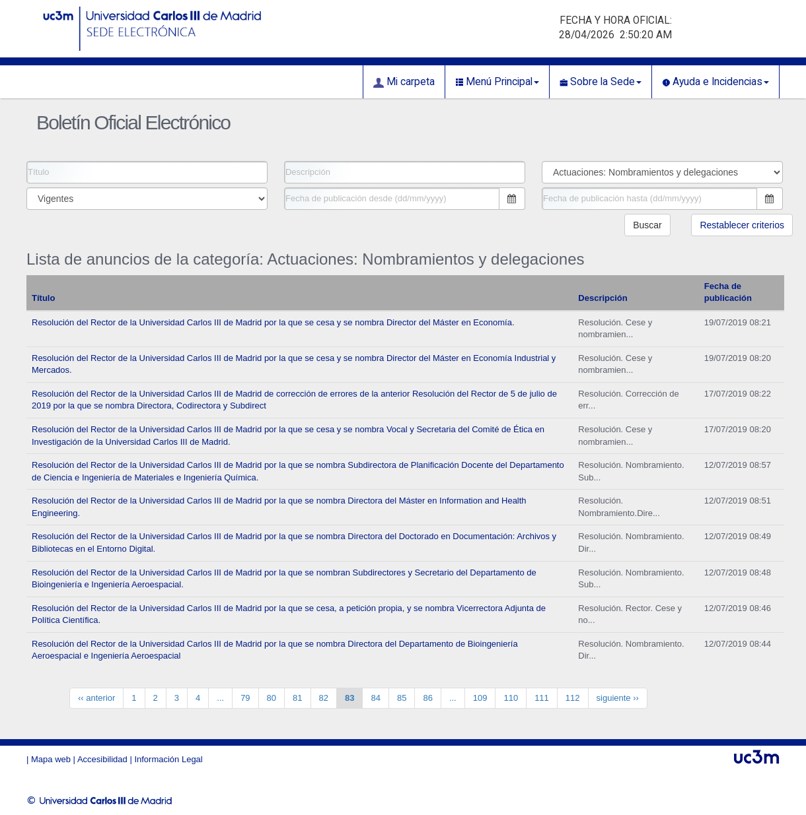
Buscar (647, 225)
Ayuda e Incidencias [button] (715, 82)
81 (297, 698)
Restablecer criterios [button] (742, 225)
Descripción (602, 298)
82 (323, 698)
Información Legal (168, 759)
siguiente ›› (618, 698)
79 (245, 698)
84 (375, 698)
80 (271, 698)
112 (573, 698)
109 (480, 698)
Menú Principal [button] (497, 82)
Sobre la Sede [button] (600, 82)
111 (541, 698)
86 (427, 698)
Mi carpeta (404, 82)
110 (510, 698)
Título (43, 298)
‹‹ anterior (96, 698)
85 (401, 698)
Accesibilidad (102, 759)
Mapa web (51, 759)
